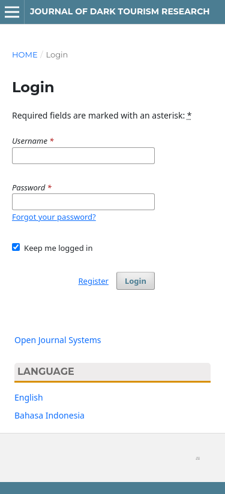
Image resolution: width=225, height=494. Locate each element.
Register (93, 280)
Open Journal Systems (57, 340)
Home (25, 54)
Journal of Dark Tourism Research (120, 11)
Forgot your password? (54, 216)
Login (135, 280)
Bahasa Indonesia (49, 415)
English (28, 397)
